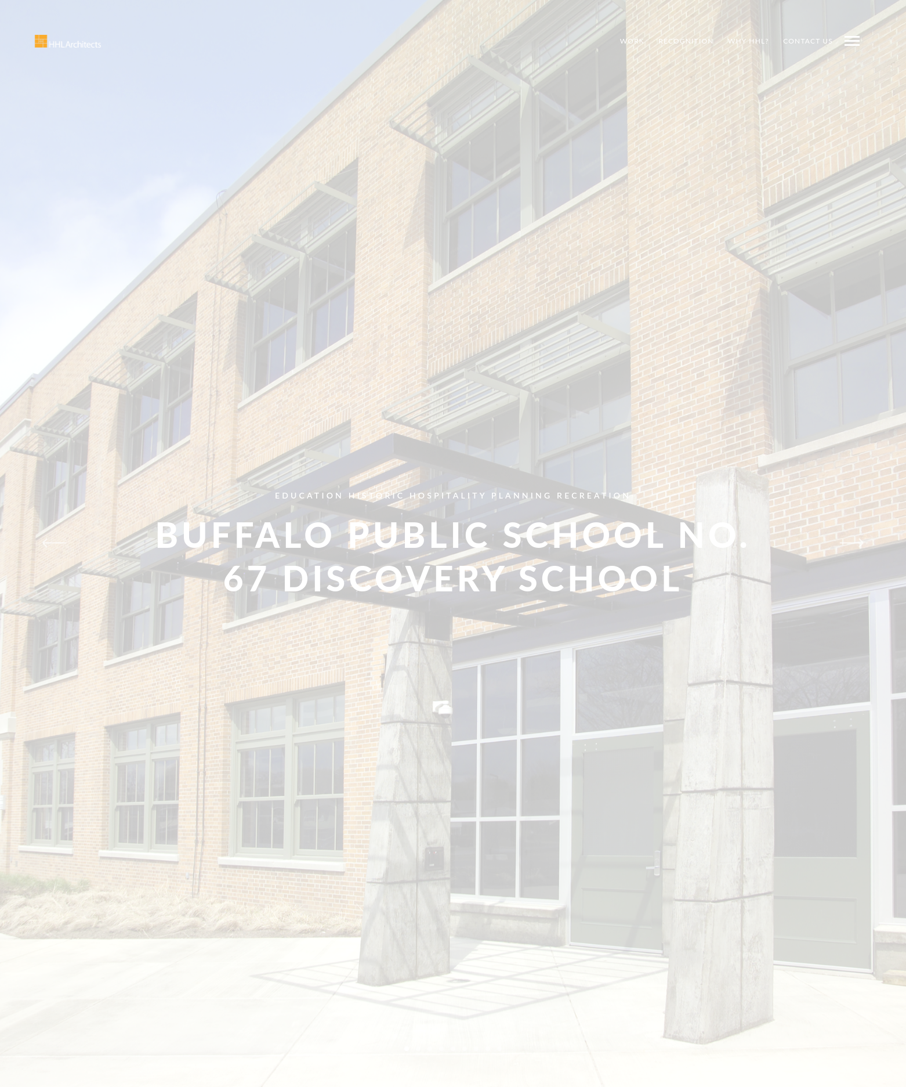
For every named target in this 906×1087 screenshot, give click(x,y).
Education (309, 495)
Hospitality (448, 495)
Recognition (685, 41)
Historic (377, 495)
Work (632, 41)
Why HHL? (748, 41)
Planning (521, 495)
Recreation (594, 495)
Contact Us (808, 41)
